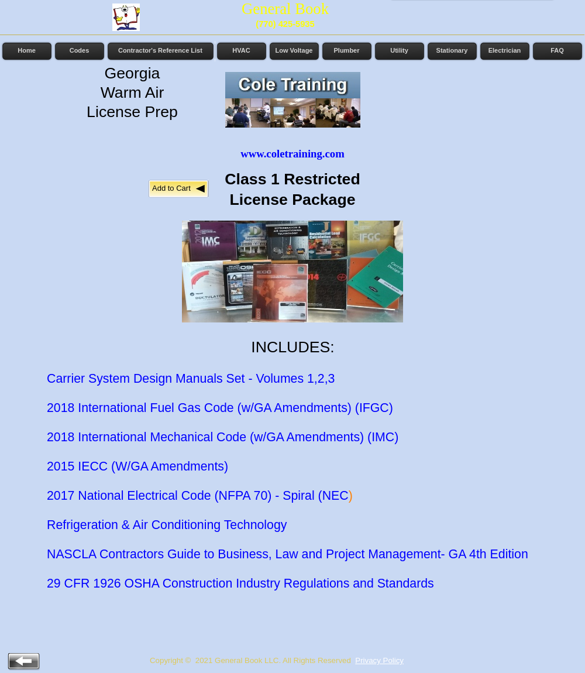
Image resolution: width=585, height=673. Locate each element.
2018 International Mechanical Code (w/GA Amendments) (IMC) (222, 437)
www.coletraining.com (292, 153)
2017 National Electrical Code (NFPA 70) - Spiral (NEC (198, 496)
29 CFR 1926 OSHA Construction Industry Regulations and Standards (240, 583)
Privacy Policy (379, 660)
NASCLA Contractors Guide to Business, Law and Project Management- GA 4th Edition (287, 554)
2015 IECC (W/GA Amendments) (137, 466)
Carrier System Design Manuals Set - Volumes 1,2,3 (191, 379)
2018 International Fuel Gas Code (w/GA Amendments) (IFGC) (220, 408)
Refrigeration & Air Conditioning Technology (167, 525)
